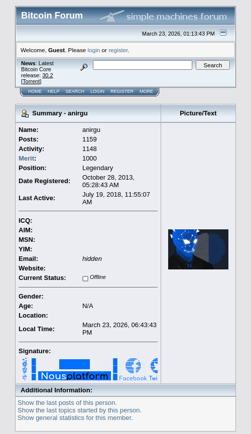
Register (122, 91)
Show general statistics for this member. (75, 417)
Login (97, 91)
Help (54, 91)
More (146, 91)
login (94, 50)
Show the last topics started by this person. (80, 410)
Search (75, 91)
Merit (26, 158)
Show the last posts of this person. (67, 402)
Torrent (31, 81)
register (118, 50)
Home (35, 91)
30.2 (47, 75)
